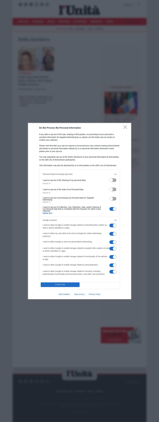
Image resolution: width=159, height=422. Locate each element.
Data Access (79, 294)
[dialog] (79, 211)
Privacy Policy (94, 294)
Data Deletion (64, 294)
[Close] (126, 128)
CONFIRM (60, 285)
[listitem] (79, 174)
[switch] (112, 180)
